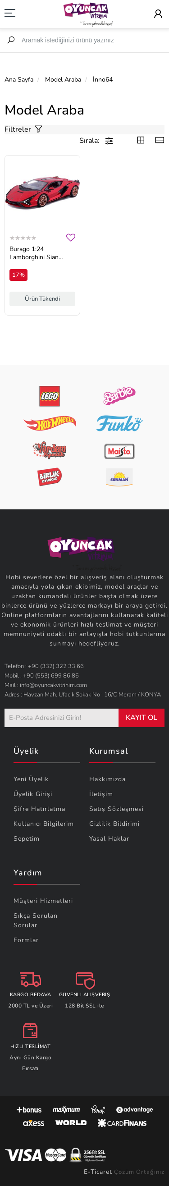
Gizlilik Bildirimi (114, 824)
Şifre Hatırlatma (39, 809)
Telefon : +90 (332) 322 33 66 (44, 666)
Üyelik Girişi (33, 794)
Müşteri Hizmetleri (43, 901)
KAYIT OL (141, 718)
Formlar (26, 940)
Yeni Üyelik (31, 779)
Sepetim (27, 838)
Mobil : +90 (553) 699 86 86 (42, 676)
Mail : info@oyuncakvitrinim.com (46, 685)
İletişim (101, 794)
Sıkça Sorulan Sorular (36, 920)
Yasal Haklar (109, 838)
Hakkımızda (107, 779)
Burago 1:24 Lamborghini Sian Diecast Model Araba (38, 253)
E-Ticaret (98, 1172)
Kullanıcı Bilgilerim (44, 824)
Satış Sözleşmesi (116, 809)
